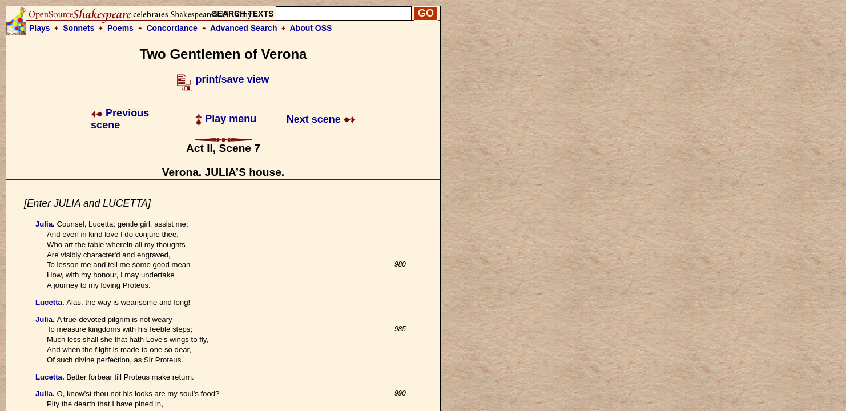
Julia (44, 224)
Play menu (225, 118)
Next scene (321, 119)
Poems (120, 28)
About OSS (311, 28)
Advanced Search (243, 28)
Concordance (171, 28)
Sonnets (78, 28)
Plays (39, 28)
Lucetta (48, 302)
